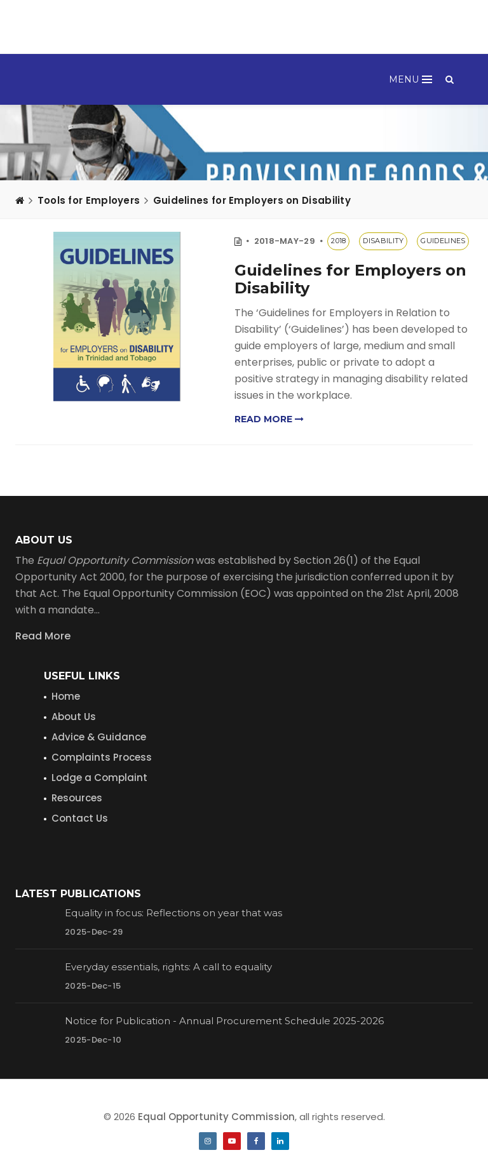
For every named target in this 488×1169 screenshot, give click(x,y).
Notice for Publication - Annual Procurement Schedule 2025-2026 (224, 1021)
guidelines (443, 240)
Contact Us (79, 818)
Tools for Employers (88, 200)
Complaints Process (101, 757)
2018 (338, 240)
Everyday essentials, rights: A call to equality (168, 967)
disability (383, 240)
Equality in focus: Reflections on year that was (173, 913)
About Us (73, 716)
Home (65, 696)
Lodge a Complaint (99, 777)
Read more (269, 419)
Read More (43, 636)
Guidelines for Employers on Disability (252, 200)
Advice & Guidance (98, 737)
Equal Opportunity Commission (216, 1116)
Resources (76, 798)
